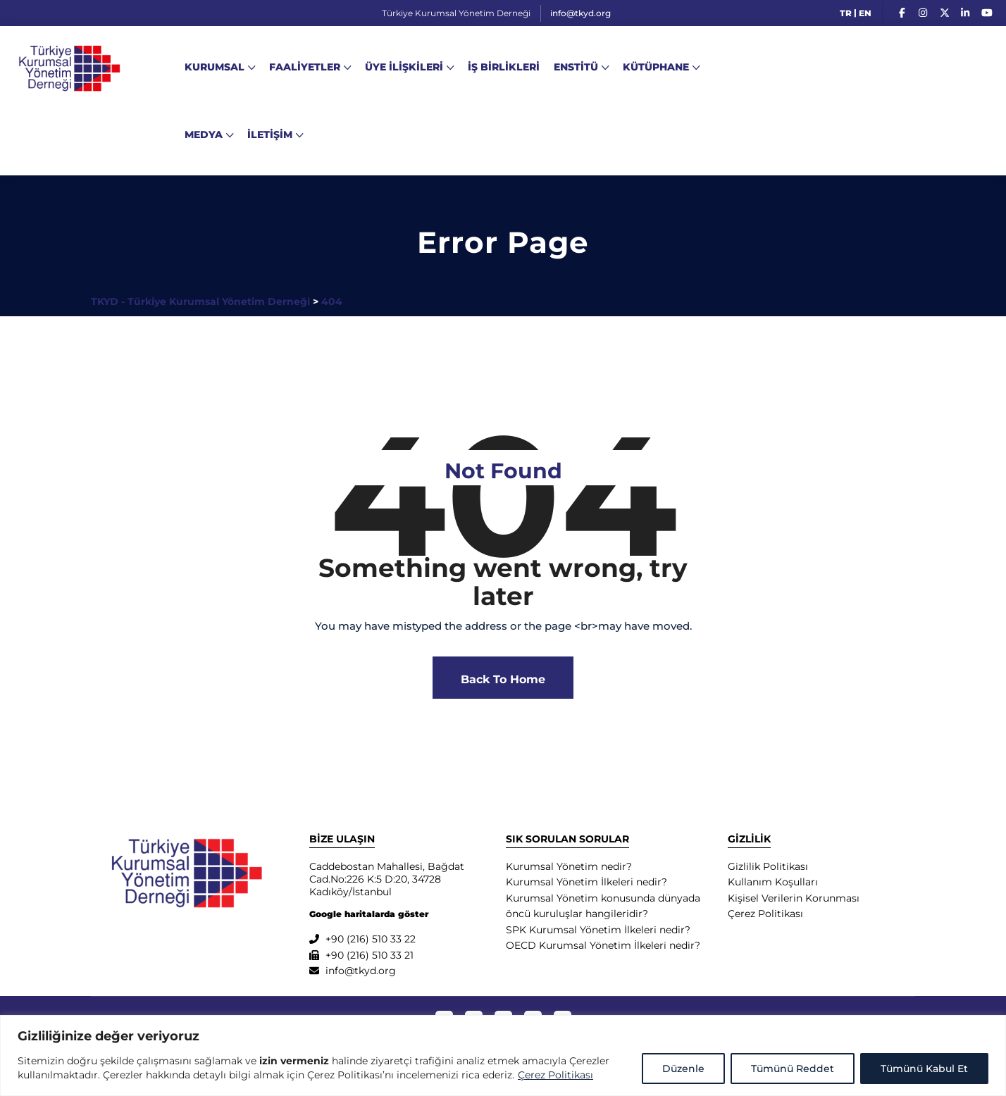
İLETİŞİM (269, 134)
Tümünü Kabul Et (924, 1068)
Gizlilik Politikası (768, 866)
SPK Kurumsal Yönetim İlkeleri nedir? (598, 929)
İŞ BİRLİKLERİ (504, 67)
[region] (503, 1055)
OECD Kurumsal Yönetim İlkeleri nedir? (603, 945)
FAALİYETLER (304, 67)
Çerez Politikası (555, 1075)
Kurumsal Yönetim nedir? (569, 866)
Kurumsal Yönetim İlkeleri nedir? (586, 882)
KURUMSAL (214, 67)
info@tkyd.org (576, 13)
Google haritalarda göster (368, 914)
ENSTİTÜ (576, 67)
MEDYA (204, 134)
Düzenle (683, 1068)
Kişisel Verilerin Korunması (793, 898)
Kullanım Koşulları (773, 882)
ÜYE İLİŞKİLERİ (404, 67)
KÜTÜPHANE (656, 67)
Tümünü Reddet (792, 1068)
